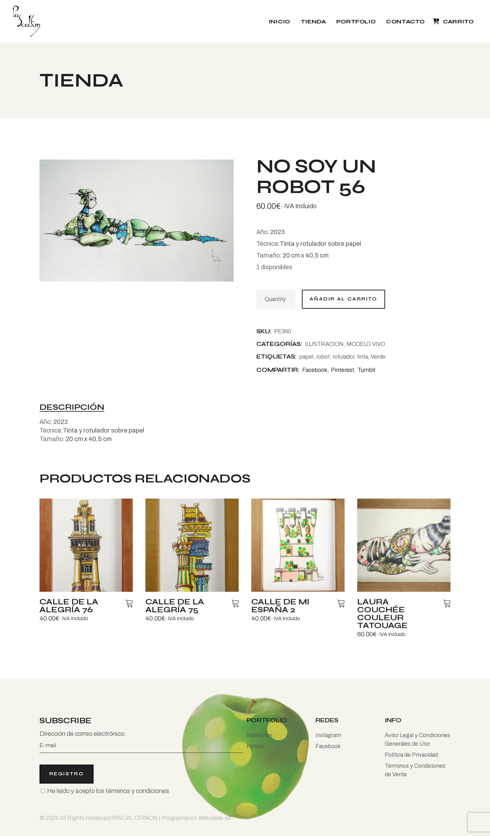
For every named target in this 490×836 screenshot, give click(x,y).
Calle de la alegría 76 (69, 606)
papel (306, 357)
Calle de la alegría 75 (174, 606)
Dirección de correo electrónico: (141, 741)
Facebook (328, 746)
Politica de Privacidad (411, 755)
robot (323, 357)
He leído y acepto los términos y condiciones (108, 790)
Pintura (255, 746)
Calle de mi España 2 (280, 606)
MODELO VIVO (365, 344)
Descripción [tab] (72, 407)
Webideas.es (215, 818)
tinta (362, 357)
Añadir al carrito (343, 299)
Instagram (328, 735)
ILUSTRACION (324, 344)
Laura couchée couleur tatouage (382, 613)
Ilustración (259, 735)
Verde (378, 357)
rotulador (343, 357)
